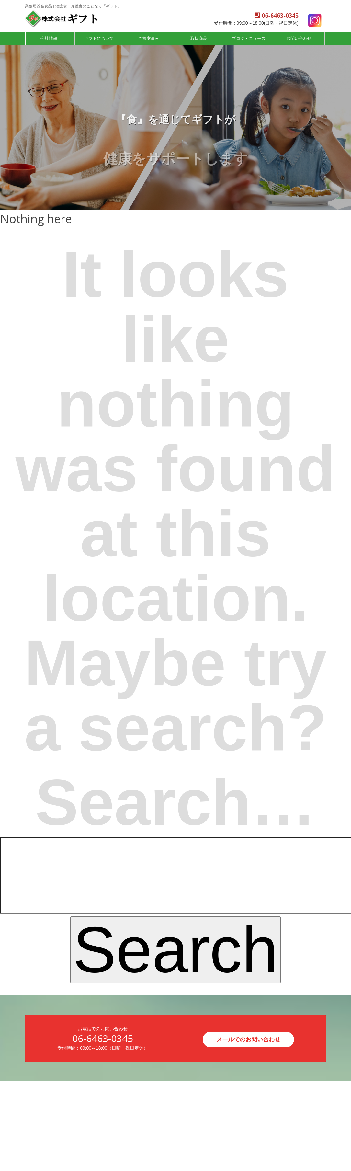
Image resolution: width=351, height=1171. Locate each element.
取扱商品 (199, 38)
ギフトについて (99, 38)
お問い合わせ (299, 38)
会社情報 (49, 38)
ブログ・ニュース (249, 38)
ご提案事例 (149, 38)
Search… (175, 802)
